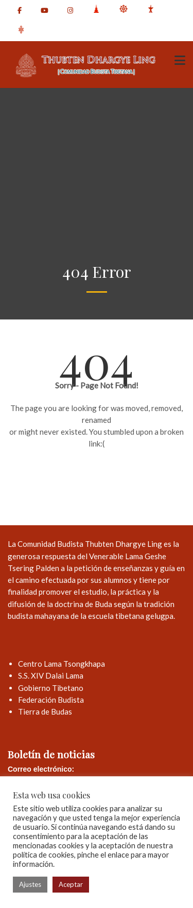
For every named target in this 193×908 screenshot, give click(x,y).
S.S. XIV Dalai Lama (50, 675)
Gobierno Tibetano (50, 687)
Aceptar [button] (71, 884)
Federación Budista (51, 699)
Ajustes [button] (30, 884)
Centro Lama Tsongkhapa (61, 663)
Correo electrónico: (41, 769)
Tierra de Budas (45, 711)
